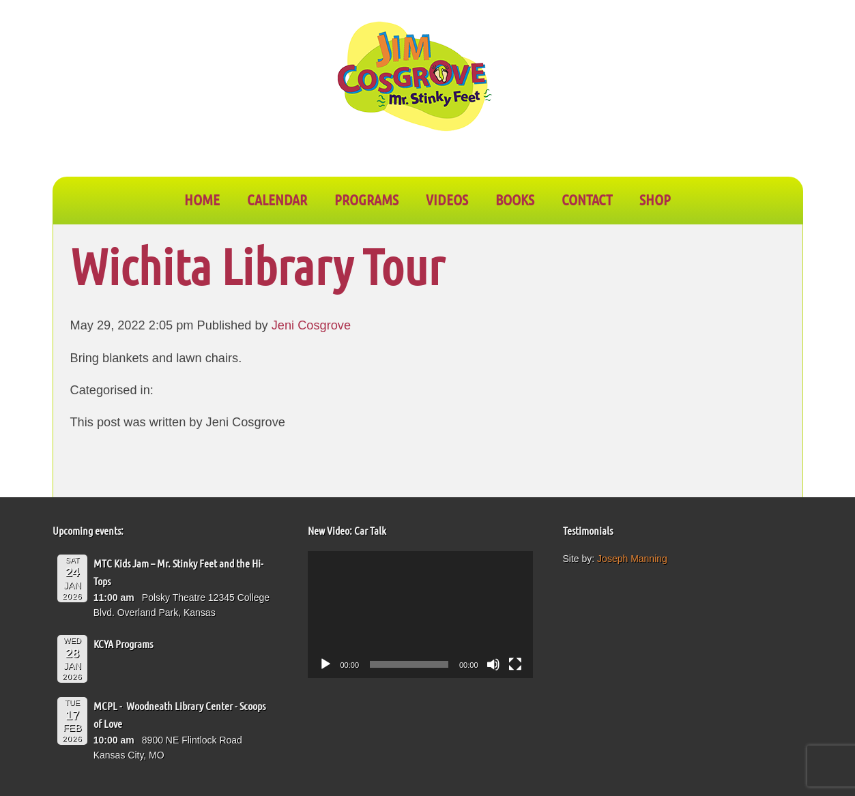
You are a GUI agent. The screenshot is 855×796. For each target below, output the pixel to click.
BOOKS (514, 199)
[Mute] (493, 664)
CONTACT (587, 199)
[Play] (325, 664)
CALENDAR (277, 199)
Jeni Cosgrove (311, 325)
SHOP (655, 199)
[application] (420, 614)
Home (202, 199)
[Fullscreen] (515, 664)
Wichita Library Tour (257, 266)
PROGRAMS (366, 199)
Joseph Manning (632, 558)
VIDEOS (447, 199)
